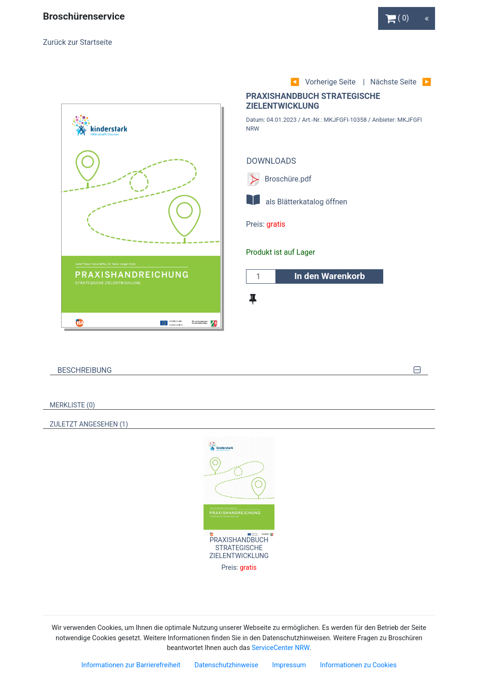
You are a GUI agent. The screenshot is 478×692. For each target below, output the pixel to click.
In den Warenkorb (329, 276)
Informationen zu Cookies (358, 665)
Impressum (289, 665)
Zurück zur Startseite (77, 42)
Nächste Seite (393, 81)
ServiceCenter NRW (280, 648)
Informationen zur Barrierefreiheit (130, 665)
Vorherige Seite (330, 81)
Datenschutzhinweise (226, 665)
